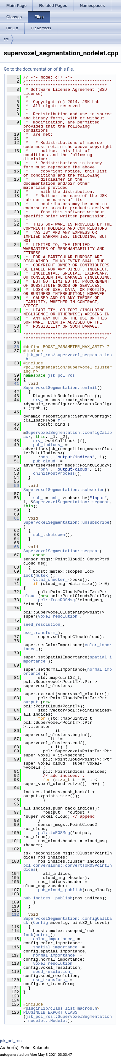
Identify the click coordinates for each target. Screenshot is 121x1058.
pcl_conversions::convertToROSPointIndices (67, 867)
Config (40, 922)
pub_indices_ (48, 445)
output (30, 702)
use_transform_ (40, 632)
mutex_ (43, 575)
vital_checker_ (50, 579)
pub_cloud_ (45, 461)
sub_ (38, 498)
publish (73, 890)
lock (28, 575)
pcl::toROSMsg (54, 833)
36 (13, 347)
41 (13, 383)
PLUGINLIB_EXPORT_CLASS (50, 1012)
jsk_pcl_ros (61, 375)
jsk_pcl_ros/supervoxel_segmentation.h (67, 357)
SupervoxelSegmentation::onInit (60, 387)
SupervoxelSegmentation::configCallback (67, 434)
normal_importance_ (55, 955)
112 (13, 914)
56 (13, 485)
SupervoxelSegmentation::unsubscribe (66, 522)
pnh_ (45, 457)
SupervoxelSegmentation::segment (71, 502)
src (6, 39)
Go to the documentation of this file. (39, 69)
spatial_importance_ (56, 947)
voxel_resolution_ (59, 616)
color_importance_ (54, 939)
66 (13, 547)
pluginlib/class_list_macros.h (61, 1008)
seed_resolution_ (43, 624)
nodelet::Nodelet (48, 1020)
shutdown (55, 534)
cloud (29, 596)
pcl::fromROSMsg (56, 600)
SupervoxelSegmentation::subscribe (63, 490)
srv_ (38, 400)
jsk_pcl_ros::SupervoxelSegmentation (69, 1016)
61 (13, 518)
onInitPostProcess (54, 473)
